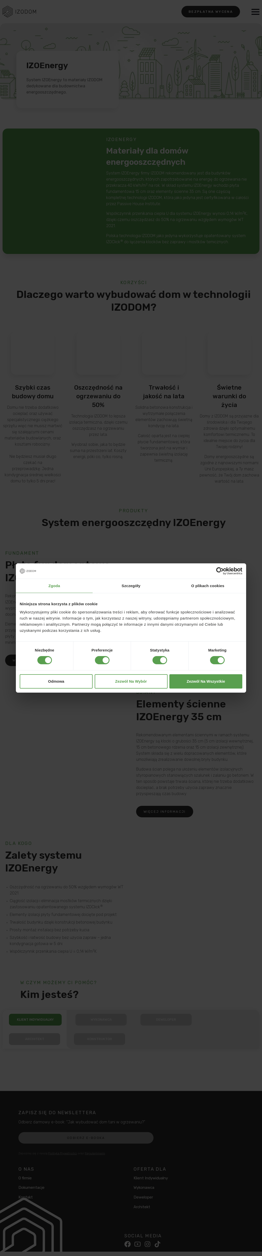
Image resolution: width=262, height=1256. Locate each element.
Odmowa (56, 681)
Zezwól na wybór (131, 681)
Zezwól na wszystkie (206, 681)
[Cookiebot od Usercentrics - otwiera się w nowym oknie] (220, 571)
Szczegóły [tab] (131, 586)
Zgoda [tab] (54, 586)
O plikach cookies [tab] (207, 586)
